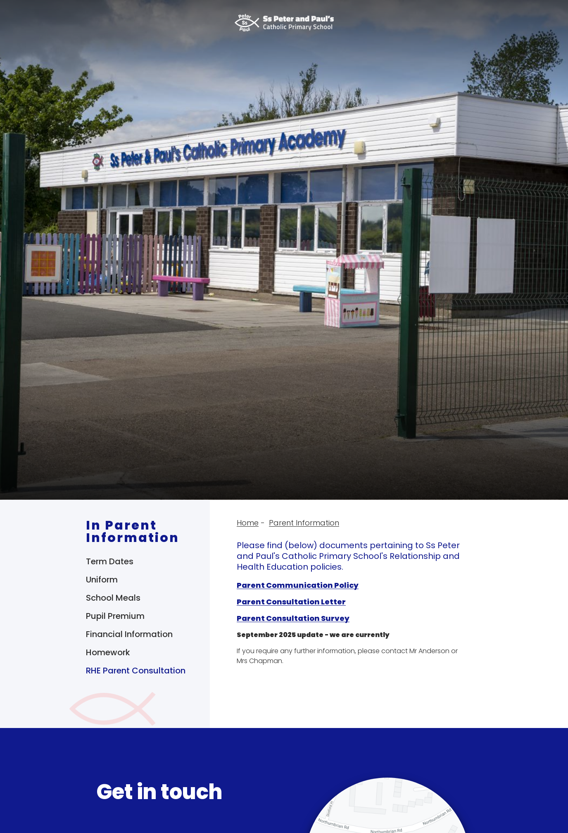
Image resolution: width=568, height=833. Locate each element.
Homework (108, 652)
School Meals (113, 598)
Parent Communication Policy (298, 585)
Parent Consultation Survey (293, 618)
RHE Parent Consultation (135, 670)
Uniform (102, 579)
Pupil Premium (115, 616)
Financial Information (129, 634)
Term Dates (109, 561)
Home (248, 523)
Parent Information (304, 523)
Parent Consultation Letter (291, 602)
